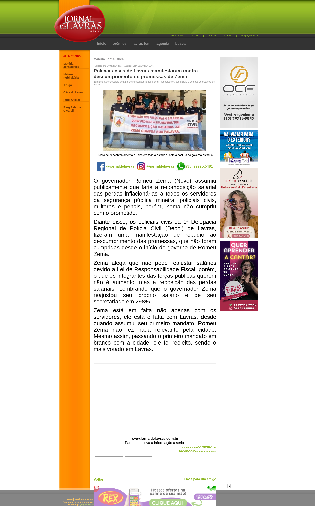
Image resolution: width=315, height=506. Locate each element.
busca (180, 44)
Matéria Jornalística (71, 65)
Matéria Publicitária (71, 76)
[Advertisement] (178, 18)
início (101, 44)
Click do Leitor (73, 92)
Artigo (67, 85)
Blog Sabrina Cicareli (72, 109)
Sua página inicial (249, 35)
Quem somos (176, 35)
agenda (162, 44)
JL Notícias (72, 56)
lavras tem (141, 44)
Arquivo (195, 35)
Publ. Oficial (71, 99)
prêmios (119, 44)
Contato (228, 35)
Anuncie (212, 35)
